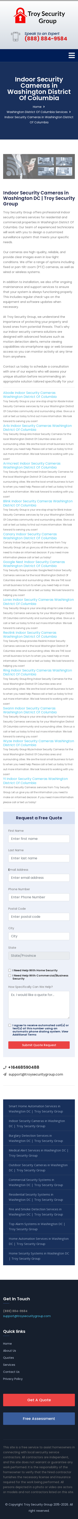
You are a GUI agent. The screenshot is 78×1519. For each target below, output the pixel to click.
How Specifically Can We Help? (30, 987)
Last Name (16, 850)
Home (37, 107)
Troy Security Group (38, 1504)
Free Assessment (39, 1418)
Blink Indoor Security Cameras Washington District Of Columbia (38, 503)
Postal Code (17, 909)
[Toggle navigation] (72, 55)
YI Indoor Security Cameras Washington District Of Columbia (35, 780)
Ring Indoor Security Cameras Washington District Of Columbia (37, 672)
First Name (16, 831)
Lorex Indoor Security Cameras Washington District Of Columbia (38, 601)
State (12, 948)
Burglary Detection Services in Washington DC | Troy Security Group (36, 1138)
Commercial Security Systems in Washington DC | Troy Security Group (36, 1182)
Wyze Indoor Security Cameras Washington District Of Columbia (38, 743)
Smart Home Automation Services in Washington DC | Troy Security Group (36, 1108)
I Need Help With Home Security (35, 970)
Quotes (8, 1358)
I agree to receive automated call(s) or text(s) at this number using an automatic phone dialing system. (40, 1030)
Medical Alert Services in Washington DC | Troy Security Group (39, 1152)
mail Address (18, 870)
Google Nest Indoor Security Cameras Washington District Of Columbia (34, 564)
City (11, 928)
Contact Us (11, 1372)
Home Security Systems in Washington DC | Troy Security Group (39, 1255)
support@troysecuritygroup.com (36, 1074)
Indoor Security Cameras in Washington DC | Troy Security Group (37, 1123)
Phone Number (19, 889)
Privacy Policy (13, 1379)
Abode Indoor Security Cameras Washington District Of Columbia (30, 394)
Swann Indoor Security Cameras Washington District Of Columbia (30, 710)
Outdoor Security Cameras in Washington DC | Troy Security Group (38, 1167)
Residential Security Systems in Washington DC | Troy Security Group (36, 1197)
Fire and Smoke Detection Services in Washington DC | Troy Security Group (36, 1211)
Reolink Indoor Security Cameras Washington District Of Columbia (30, 634)
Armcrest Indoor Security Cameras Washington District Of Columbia (32, 465)
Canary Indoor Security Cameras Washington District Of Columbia (30, 536)
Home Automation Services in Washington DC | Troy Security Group (39, 1241)
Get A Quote (39, 1399)
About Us (9, 1351)
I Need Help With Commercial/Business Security (40, 977)
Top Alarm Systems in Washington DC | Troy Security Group (37, 1226)
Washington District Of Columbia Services (37, 112)
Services (9, 1365)
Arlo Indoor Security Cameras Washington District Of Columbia (37, 427)
